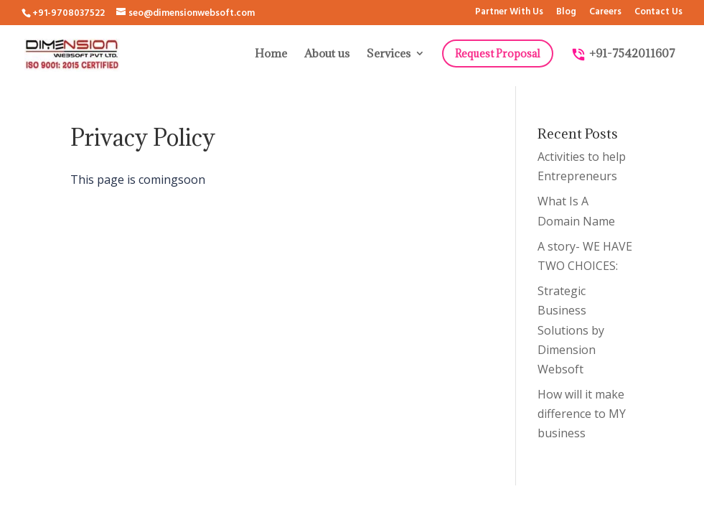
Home (271, 54)
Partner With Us (509, 13)
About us (326, 54)
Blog (566, 13)
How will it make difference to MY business (582, 413)
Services (388, 54)
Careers (605, 13)
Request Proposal (497, 53)
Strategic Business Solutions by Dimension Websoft (571, 330)
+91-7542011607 (623, 54)
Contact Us (658, 13)
